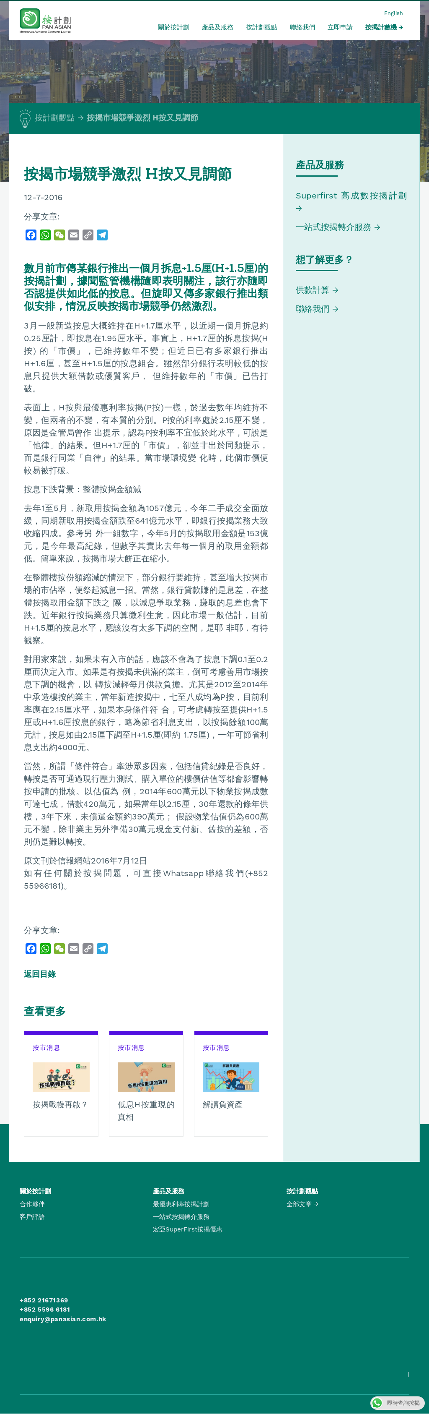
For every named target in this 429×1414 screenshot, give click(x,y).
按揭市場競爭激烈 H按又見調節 (142, 118)
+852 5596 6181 (45, 1309)
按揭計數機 (381, 27)
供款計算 (312, 290)
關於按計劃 (173, 27)
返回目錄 (40, 974)
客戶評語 (32, 1217)
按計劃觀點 (261, 27)
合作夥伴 (32, 1204)
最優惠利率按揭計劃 (181, 1204)
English (393, 13)
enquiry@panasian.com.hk (63, 1319)
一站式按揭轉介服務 (335, 227)
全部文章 (299, 1204)
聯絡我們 (302, 27)
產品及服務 (217, 27)
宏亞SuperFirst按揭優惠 (187, 1229)
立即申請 (340, 27)
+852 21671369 (44, 1300)
